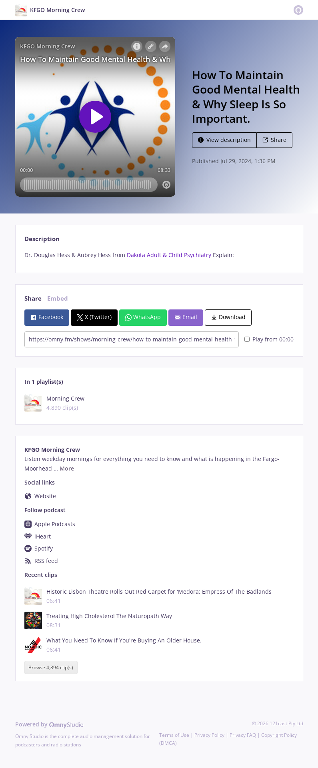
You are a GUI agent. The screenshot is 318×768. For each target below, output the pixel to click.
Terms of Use (174, 735)
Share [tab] (33, 298)
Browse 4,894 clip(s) (50, 667)
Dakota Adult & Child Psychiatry (169, 255)
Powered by (49, 724)
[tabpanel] (159, 255)
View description (224, 140)
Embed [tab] (57, 298)
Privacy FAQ (243, 735)
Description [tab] (42, 239)
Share (274, 140)
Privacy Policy (209, 735)
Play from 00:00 (269, 339)
